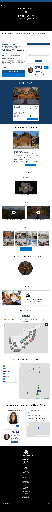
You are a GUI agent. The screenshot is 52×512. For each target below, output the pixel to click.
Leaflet (36, 398)
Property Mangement (26, 491)
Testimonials (26, 471)
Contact (30, 34)
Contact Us (26, 494)
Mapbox (39, 398)
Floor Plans (11, 33)
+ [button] (5, 324)
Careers (26, 473)
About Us (26, 467)
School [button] (5, 379)
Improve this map (47, 398)
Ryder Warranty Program (26, 482)
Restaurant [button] (6, 376)
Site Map (48, 33)
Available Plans (26, 463)
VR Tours (27, 33)
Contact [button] (46, 5)
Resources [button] (31, 5)
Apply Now (14, 441)
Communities (26, 461)
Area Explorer (23, 34)
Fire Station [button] (6, 371)
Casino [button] (5, 369)
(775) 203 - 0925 (31, 413)
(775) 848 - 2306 (38, 72)
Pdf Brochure (14, 71)
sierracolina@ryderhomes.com (34, 415)
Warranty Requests (26, 496)
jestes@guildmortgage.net (40, 74)
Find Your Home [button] (18, 5)
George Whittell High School (34, 299)
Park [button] (5, 374)
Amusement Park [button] (7, 366)
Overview (4, 33)
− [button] (5, 326)
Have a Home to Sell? (26, 497)
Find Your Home (26, 460)
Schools (42, 33)
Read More (5, 67)
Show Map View (26, 315)
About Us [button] (26, 5)
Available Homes (19, 33)
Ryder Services (26, 486)
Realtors (26, 483)
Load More (26, 248)
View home (20, 119)
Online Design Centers (26, 478)
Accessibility (30, 507)
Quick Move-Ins (26, 462)
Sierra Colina (16, 116)
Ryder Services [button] (39, 5)
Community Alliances (26, 472)
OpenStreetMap (43, 398)
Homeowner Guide (26, 481)
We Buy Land (26, 498)
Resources (26, 476)
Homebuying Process (26, 477)
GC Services (26, 487)
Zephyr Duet (18, 107)
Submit (38, 60)
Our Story (26, 468)
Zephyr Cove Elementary (33, 301)
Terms (26, 507)
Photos (37, 33)
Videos (33, 33)
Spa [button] (5, 381)
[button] (13, 75)
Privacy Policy (22, 507)
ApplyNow (46, 67)
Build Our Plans (26, 488)
